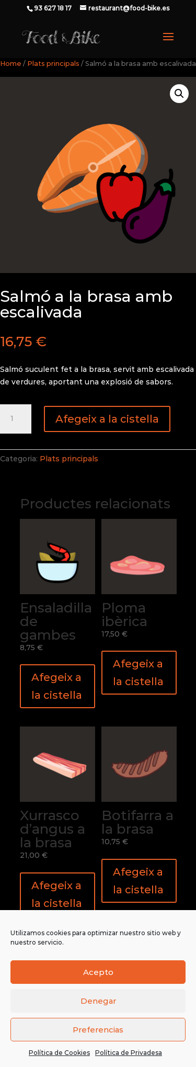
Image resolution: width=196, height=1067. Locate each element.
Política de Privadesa (128, 1053)
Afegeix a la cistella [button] (56, 686)
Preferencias (98, 1030)
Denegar (98, 1001)
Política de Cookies (59, 1053)
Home (10, 63)
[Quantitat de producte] (15, 419)
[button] (179, 93)
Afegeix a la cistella (107, 419)
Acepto (98, 972)
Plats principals (53, 63)
